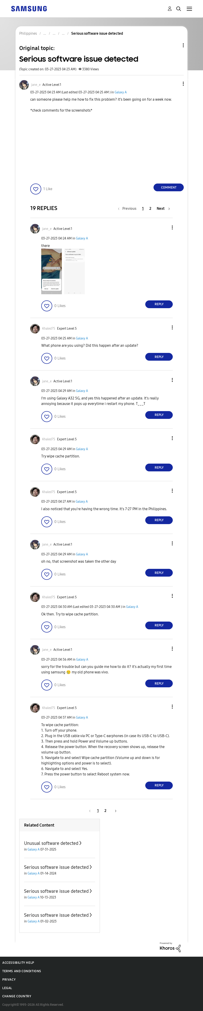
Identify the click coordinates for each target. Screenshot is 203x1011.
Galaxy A (121, 92)
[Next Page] (163, 208)
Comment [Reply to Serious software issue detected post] (168, 187)
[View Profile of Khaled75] (48, 329)
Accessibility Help (18, 963)
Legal (7, 988)
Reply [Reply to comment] (159, 304)
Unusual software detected (51, 843)
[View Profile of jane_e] (36, 85)
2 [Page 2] (150, 208)
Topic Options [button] (175, 45)
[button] (175, 83)
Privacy (9, 980)
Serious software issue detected (56, 867)
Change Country (16, 996)
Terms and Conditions (21, 971)
